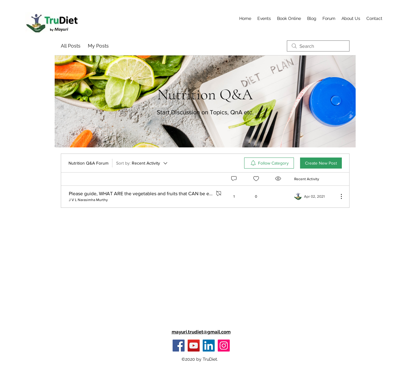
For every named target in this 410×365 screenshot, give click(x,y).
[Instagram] (224, 346)
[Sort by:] (142, 163)
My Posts (98, 46)
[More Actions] (338, 196)
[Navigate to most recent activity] (314, 196)
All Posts (70, 46)
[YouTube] (194, 346)
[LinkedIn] (209, 346)
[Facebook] (179, 346)
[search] (318, 45)
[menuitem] (269, 163)
